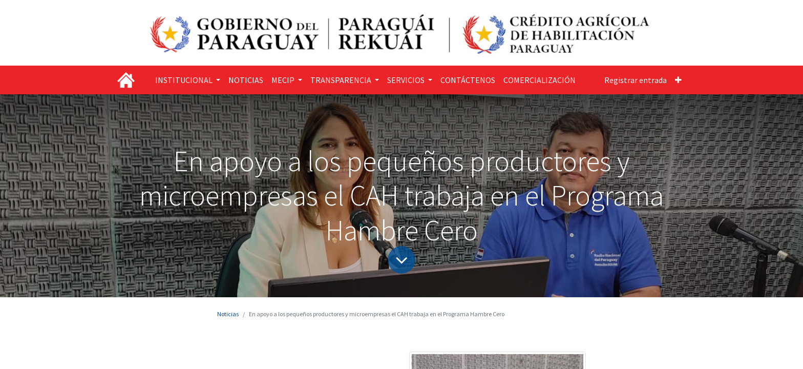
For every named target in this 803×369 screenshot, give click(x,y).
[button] (678, 80)
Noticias (228, 314)
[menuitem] (245, 80)
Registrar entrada (635, 80)
